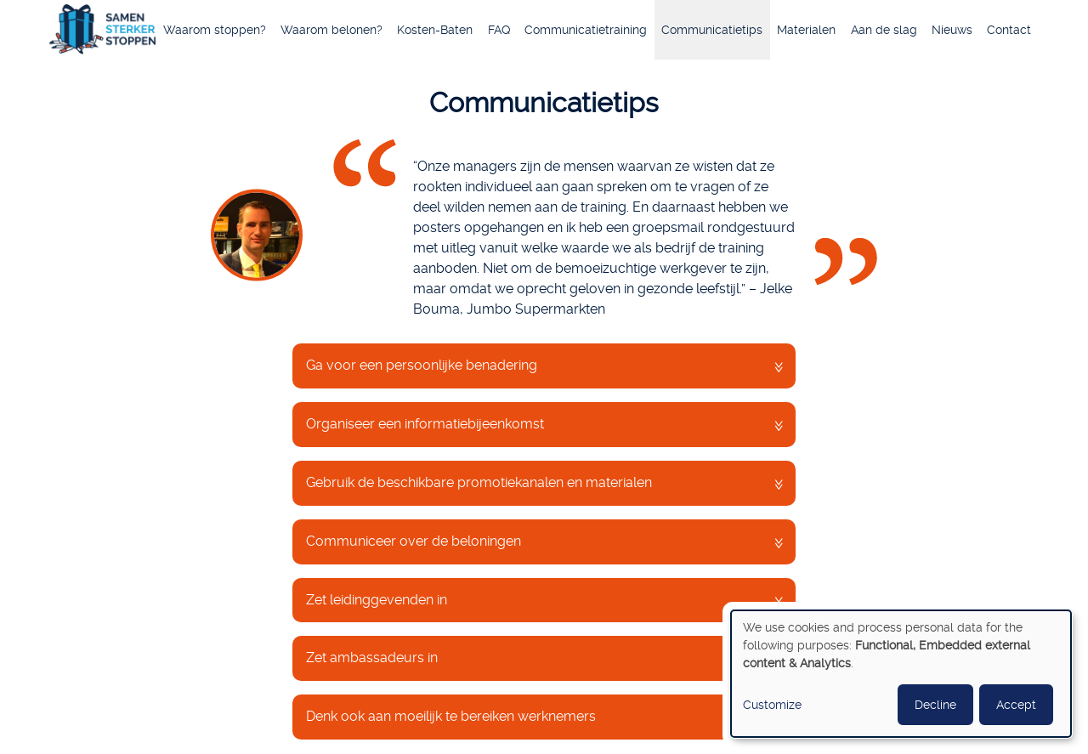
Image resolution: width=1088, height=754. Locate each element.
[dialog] (901, 673)
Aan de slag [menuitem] (884, 30)
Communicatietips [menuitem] (711, 30)
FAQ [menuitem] (499, 30)
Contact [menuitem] (1009, 30)
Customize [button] (772, 704)
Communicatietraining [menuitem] (585, 30)
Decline (935, 704)
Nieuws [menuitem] (952, 30)
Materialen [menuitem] (806, 30)
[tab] (544, 365)
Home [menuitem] (102, 32)
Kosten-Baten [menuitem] (435, 30)
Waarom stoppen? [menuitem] (214, 30)
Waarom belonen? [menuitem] (331, 30)
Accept (1016, 704)
